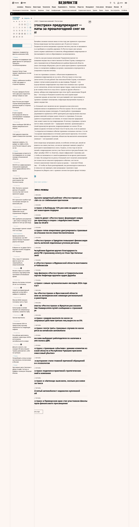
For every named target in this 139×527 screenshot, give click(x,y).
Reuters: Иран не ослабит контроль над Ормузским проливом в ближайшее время (21, 273)
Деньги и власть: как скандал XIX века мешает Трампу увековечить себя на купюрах (21, 350)
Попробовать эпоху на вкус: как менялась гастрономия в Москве (22, 360)
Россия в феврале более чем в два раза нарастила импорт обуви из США (21, 94)
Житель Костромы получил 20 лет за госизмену (22, 283)
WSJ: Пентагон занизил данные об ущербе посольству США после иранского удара (20, 191)
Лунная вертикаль (19, 318)
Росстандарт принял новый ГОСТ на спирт (22, 229)
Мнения (116, 6)
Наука (107, 10)
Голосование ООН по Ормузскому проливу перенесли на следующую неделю (21, 326)
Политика (72, 6)
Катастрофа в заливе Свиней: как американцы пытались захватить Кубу (21, 310)
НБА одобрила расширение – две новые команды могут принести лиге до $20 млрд (22, 221)
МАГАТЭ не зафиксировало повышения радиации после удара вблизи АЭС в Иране (22, 168)
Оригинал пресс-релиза (48, 189)
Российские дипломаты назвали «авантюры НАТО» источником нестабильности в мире (22, 338)
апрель (27, 18)
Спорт (48, 10)
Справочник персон (84, 10)
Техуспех (33, 10)
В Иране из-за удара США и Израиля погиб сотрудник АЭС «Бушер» (22, 249)
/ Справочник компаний (55, 21)
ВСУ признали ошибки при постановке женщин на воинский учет (22, 201)
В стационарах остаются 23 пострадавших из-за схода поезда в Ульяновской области (22, 156)
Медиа (54, 6)
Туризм (95, 10)
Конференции (55, 10)
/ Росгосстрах (67, 21)
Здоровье (41, 10)
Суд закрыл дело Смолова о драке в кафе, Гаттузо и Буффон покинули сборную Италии (22, 370)
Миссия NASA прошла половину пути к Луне (20, 301)
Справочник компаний (69, 10)
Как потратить (115, 10)
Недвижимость (62, 6)
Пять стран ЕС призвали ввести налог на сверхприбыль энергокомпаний (21, 262)
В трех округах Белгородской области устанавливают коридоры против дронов (21, 115)
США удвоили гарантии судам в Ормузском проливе (22, 135)
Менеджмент (90, 6)
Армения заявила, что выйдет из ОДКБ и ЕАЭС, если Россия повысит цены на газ (22, 145)
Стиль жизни (100, 6)
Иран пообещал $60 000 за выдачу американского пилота (22, 126)
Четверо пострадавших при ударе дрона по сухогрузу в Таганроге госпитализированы (22, 62)
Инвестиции (37, 6)
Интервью (109, 6)
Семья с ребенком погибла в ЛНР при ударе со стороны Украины (22, 82)
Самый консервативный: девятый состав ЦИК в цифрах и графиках (21, 292)
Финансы (28, 6)
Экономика (19, 6)
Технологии (46, 6)
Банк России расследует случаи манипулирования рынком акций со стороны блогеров (22, 104)
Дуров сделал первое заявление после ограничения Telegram (20, 211)
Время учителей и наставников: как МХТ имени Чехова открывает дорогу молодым (21, 239)
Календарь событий (16, 18)
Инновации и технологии (20, 10)
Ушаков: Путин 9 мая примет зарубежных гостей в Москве (22, 73)
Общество (80, 6)
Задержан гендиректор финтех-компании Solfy (20, 53)
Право (101, 10)
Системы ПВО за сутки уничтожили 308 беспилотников (20, 180)
